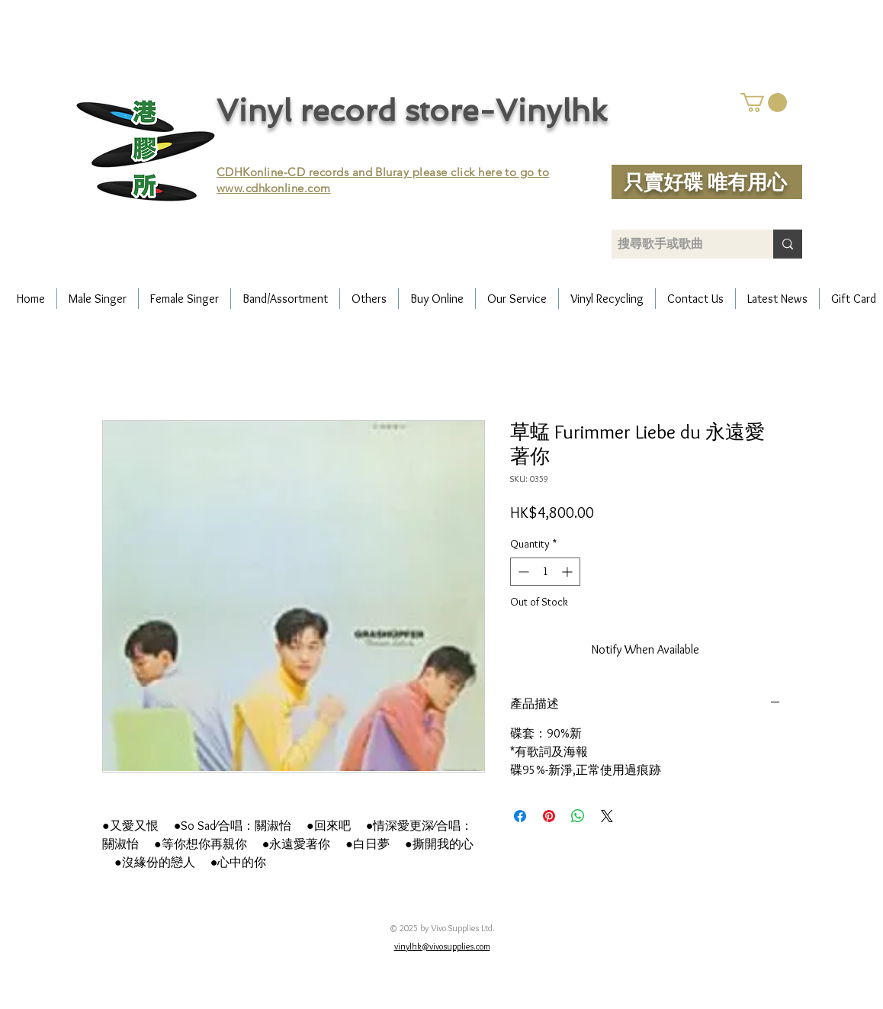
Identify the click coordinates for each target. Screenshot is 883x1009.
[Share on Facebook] (520, 816)
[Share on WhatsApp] (578, 816)
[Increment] (568, 571)
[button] (763, 102)
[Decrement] (521, 571)
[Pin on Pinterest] (549, 816)
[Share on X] (607, 816)
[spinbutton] (545, 571)
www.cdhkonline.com (274, 188)
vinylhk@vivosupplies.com (442, 946)
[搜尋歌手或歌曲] (679, 244)
